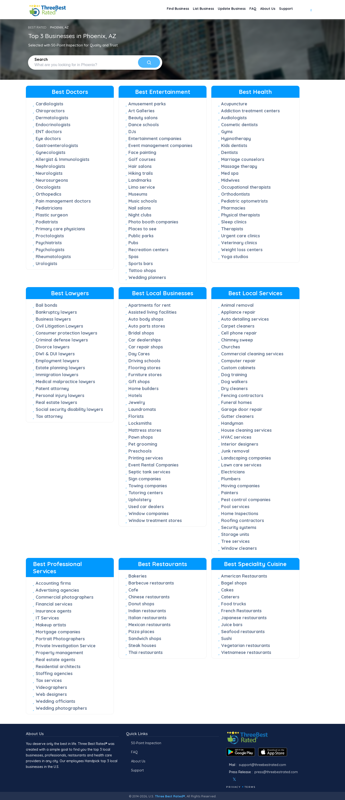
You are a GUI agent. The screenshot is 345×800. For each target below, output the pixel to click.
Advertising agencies (57, 590)
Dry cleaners (234, 388)
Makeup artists (51, 625)
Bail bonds (46, 305)
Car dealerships (144, 340)
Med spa (229, 173)
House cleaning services (246, 430)
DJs (132, 131)
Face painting (142, 152)
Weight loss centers (242, 249)
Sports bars (140, 263)
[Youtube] (248, 779)
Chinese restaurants (149, 597)
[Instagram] (242, 779)
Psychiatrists (49, 242)
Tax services (49, 680)
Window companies (148, 513)
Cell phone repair (239, 333)
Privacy (233, 787)
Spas (133, 256)
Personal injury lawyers (60, 395)
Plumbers (231, 479)
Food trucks (233, 604)
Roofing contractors (242, 520)
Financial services (54, 604)
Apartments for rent (149, 305)
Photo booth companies (153, 222)
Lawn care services (241, 465)
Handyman (232, 423)
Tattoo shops (142, 270)
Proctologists (50, 235)
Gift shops (139, 381)
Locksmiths (140, 423)
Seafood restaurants (243, 631)
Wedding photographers (61, 708)
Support (284, 9)
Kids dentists (234, 145)
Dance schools (143, 124)
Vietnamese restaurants (246, 652)
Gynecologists (50, 152)
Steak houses (142, 645)
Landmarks (139, 180)
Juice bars (231, 624)
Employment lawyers (57, 360)
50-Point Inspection (146, 743)
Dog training (234, 374)
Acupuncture (234, 104)
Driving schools (144, 360)
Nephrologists (50, 166)
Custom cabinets (238, 367)
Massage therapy (239, 166)
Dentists (229, 152)
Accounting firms (53, 583)
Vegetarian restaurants (245, 645)
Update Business (221, 9)
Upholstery (139, 499)
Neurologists (49, 173)
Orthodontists (235, 194)
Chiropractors (50, 110)
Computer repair (238, 360)
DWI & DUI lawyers (55, 354)
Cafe (133, 590)
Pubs (133, 242)
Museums (137, 194)
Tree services (235, 541)
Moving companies (240, 485)
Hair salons (140, 166)
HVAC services (236, 437)
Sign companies (144, 479)
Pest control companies (245, 499)
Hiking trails (140, 173)
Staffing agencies (54, 673)
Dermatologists (52, 117)
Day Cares (139, 354)
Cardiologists (49, 104)
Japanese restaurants (244, 617)
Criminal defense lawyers (62, 340)
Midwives (230, 180)
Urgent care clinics (240, 235)
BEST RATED (37, 27)
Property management (59, 652)
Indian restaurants (147, 610)
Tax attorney (49, 416)
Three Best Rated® (170, 796)
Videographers (51, 687)
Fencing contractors (242, 395)
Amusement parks (147, 104)
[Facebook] (226, 779)
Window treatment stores (155, 520)
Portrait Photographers (60, 638)
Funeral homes (236, 402)
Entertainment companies (154, 138)
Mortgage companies (58, 632)
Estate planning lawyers (60, 367)
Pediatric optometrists (244, 201)
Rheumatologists (53, 256)
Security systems (238, 527)
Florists (136, 416)
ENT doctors (49, 131)
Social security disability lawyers (69, 409)
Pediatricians (49, 208)
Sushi (226, 638)
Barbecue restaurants (151, 583)
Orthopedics (48, 194)
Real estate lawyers (56, 402)
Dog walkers (234, 381)
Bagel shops (234, 583)
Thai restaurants (145, 652)
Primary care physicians (60, 229)
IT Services (47, 618)
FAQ (245, 9)
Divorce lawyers (52, 347)
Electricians (233, 472)
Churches (230, 347)
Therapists (232, 229)
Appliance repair (238, 312)
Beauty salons (143, 117)
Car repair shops (145, 347)
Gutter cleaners (237, 416)
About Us (263, 9)
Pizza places (141, 631)
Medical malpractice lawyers (65, 381)
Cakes (227, 590)
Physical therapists (240, 215)
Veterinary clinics (239, 242)
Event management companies (160, 145)
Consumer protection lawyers (66, 333)
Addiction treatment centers (250, 110)
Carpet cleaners (237, 326)
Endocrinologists (53, 124)
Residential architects (58, 666)
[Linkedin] (255, 779)
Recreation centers (148, 249)
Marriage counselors (242, 159)
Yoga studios (234, 256)
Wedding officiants (55, 701)
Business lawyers (53, 319)
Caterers (230, 597)
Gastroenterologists (57, 145)
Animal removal (237, 305)
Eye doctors (48, 138)
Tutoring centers (145, 492)
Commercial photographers (64, 597)
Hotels (135, 395)
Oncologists (48, 187)
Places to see (142, 229)
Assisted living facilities (152, 312)
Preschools (140, 451)
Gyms (227, 131)
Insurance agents (53, 611)
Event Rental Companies (153, 465)
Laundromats (142, 409)
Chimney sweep (237, 340)
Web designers (51, 694)
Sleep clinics (234, 222)
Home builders (143, 388)
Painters (229, 492)
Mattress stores (144, 430)
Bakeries (137, 576)
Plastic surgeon (52, 215)
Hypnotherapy (236, 138)
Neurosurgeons (52, 180)
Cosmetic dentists (239, 124)
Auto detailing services (245, 319)
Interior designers (239, 444)
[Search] (149, 62)
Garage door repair (241, 409)
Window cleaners (239, 548)
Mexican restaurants (149, 624)
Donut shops (141, 604)
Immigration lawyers (57, 374)
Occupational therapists (246, 187)
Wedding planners (147, 277)
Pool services (235, 506)
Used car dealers (146, 506)
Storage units (235, 534)
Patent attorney (52, 388)
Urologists (46, 263)
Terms (250, 787)
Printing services (145, 458)
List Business (188, 9)
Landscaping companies (246, 458)
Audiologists (234, 117)
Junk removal (235, 451)
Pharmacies (233, 208)
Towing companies (147, 485)
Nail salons (139, 208)
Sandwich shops (144, 638)
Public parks (141, 235)
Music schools (142, 201)
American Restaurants (244, 576)
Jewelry (136, 402)
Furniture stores (145, 374)
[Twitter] (234, 779)
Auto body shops (145, 319)
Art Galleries (141, 110)
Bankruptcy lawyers (56, 312)
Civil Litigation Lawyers (59, 326)
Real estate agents (55, 659)
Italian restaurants (147, 617)
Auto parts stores (146, 326)
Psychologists (50, 249)
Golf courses (141, 159)
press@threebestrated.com (276, 772)
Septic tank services (149, 472)
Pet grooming (142, 444)
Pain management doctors (63, 201)
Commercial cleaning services (252, 354)
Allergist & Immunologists (62, 159)
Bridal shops (141, 333)
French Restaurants (241, 610)
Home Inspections (239, 513)
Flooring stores (144, 367)
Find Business (159, 9)
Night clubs (139, 215)
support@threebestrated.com (262, 765)
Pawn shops (140, 437)
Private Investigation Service (66, 645)
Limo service (141, 187)
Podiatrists (47, 222)
